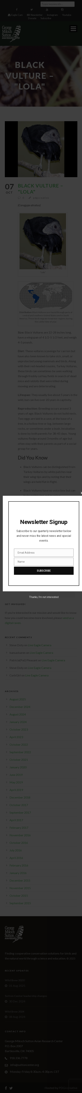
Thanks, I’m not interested (43, 597)
